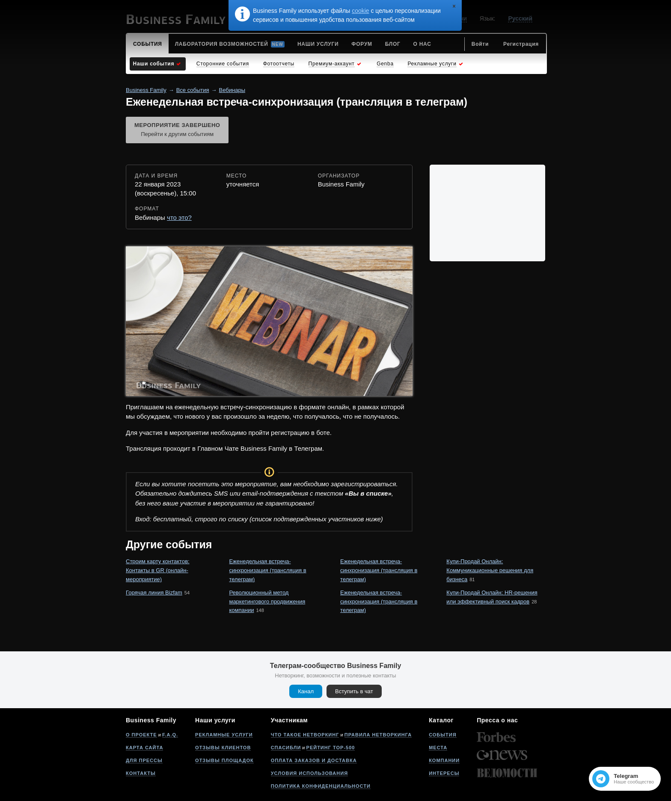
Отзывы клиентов (223, 747)
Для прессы (144, 760)
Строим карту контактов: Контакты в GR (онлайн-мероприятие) (158, 570)
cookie (360, 10)
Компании (444, 760)
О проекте (141, 734)
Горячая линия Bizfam (154, 592)
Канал (306, 691)
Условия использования (309, 773)
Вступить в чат (354, 691)
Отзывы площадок (224, 760)
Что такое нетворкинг (305, 734)
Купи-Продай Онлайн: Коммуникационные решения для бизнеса (489, 570)
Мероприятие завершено (177, 130)
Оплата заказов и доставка (314, 760)
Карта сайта (144, 747)
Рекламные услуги (224, 734)
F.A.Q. (170, 734)
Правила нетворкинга (378, 734)
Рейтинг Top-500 (330, 747)
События (442, 734)
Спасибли (286, 747)
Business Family (146, 90)
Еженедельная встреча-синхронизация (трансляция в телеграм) (267, 570)
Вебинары (232, 90)
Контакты (141, 773)
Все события (192, 90)
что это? (179, 217)
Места (438, 747)
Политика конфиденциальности (321, 786)
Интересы (444, 773)
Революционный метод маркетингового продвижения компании (267, 601)
